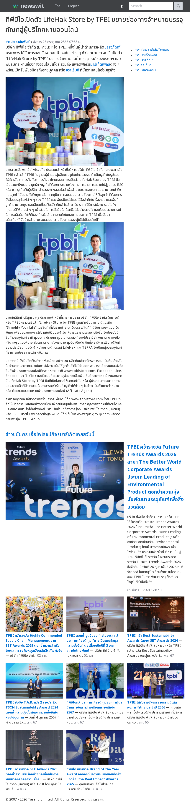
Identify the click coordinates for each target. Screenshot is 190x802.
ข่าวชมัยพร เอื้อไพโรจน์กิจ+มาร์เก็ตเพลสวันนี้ (50, 434)
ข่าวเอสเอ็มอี (143, 65)
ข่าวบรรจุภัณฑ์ (144, 60)
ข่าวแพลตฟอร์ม (145, 70)
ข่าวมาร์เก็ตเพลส (146, 55)
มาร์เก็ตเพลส (100, 64)
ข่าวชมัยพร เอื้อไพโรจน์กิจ (152, 50)
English (73, 6)
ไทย (57, 6)
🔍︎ (178, 6)
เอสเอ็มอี (72, 70)
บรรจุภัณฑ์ (112, 47)
